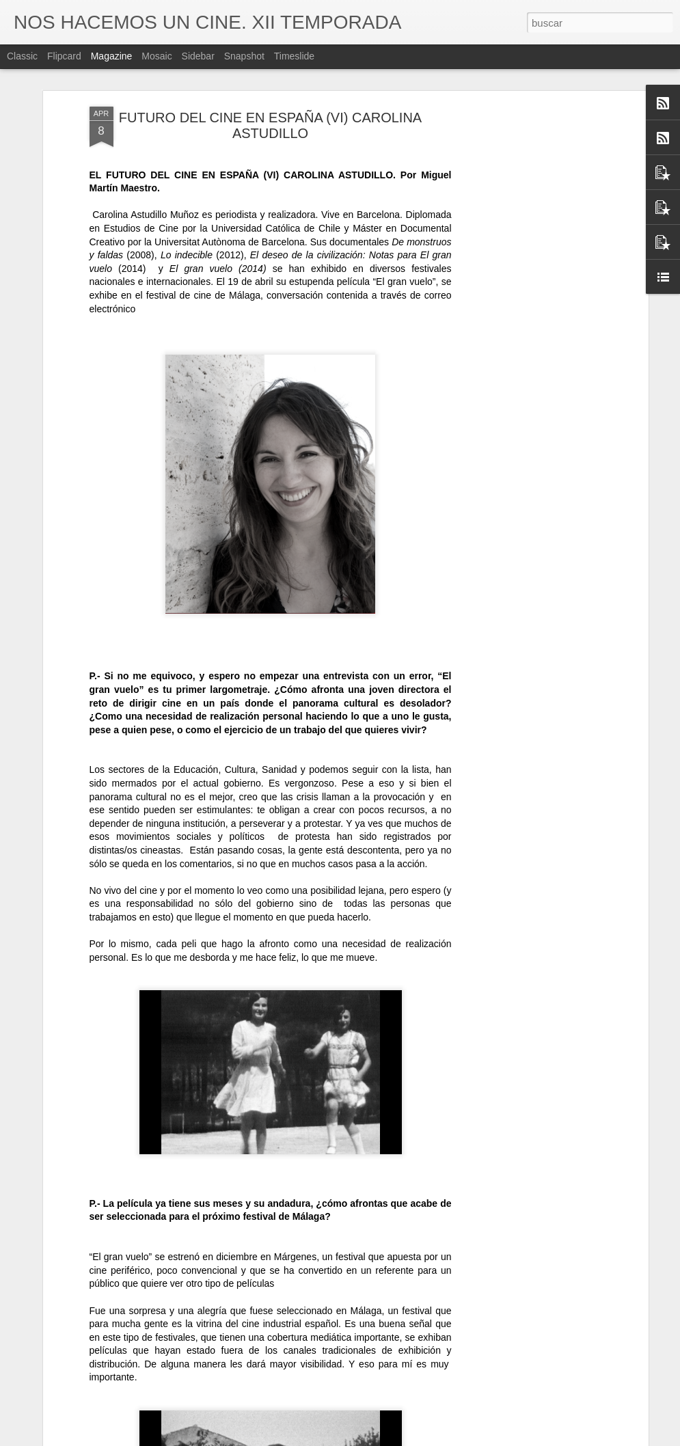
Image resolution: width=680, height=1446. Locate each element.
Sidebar (198, 56)
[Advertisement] (527, 322)
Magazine (112, 56)
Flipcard (64, 56)
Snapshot (244, 56)
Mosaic (156, 56)
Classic (22, 56)
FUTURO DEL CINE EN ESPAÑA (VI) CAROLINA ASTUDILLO (270, 125)
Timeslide (294, 56)
